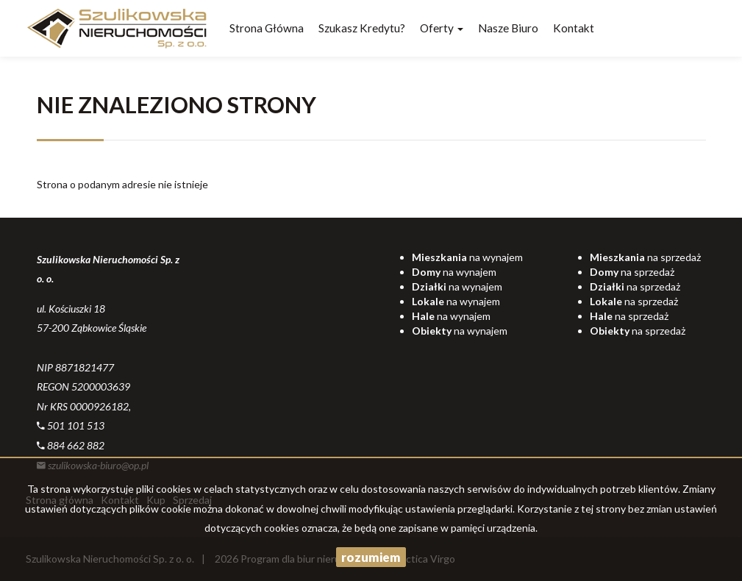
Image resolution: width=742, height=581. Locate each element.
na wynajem (467, 257)
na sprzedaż (645, 257)
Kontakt (573, 28)
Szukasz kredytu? (361, 28)
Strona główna (266, 28)
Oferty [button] (441, 28)
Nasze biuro (508, 28)
